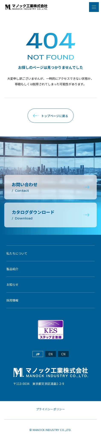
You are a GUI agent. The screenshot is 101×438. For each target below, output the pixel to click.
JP (38, 354)
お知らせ (12, 284)
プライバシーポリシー (50, 409)
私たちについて (16, 253)
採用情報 (12, 300)
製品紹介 (12, 269)
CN (63, 354)
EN (50, 354)
